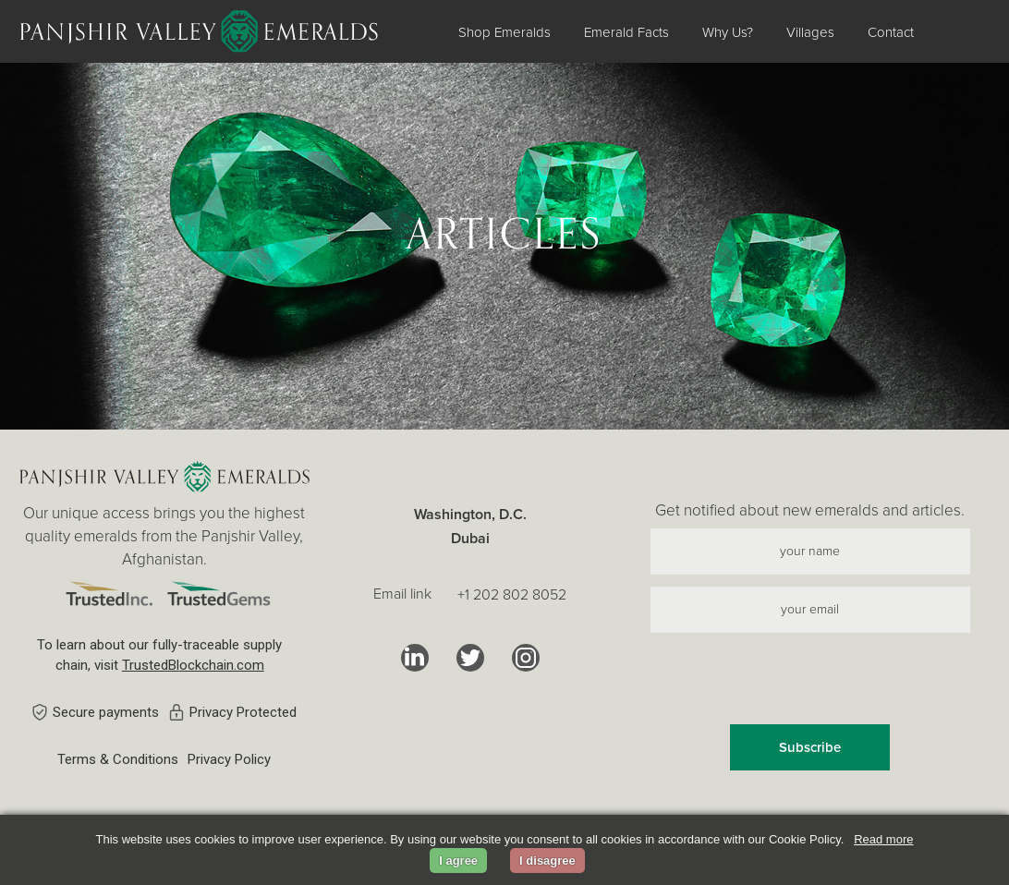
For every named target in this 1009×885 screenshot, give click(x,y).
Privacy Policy (229, 759)
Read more (883, 839)
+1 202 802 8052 (511, 595)
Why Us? (727, 32)
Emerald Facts (626, 32)
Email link (402, 594)
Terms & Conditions (117, 759)
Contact (891, 32)
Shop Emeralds (504, 32)
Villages (810, 32)
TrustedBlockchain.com (193, 665)
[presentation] (810, 681)
